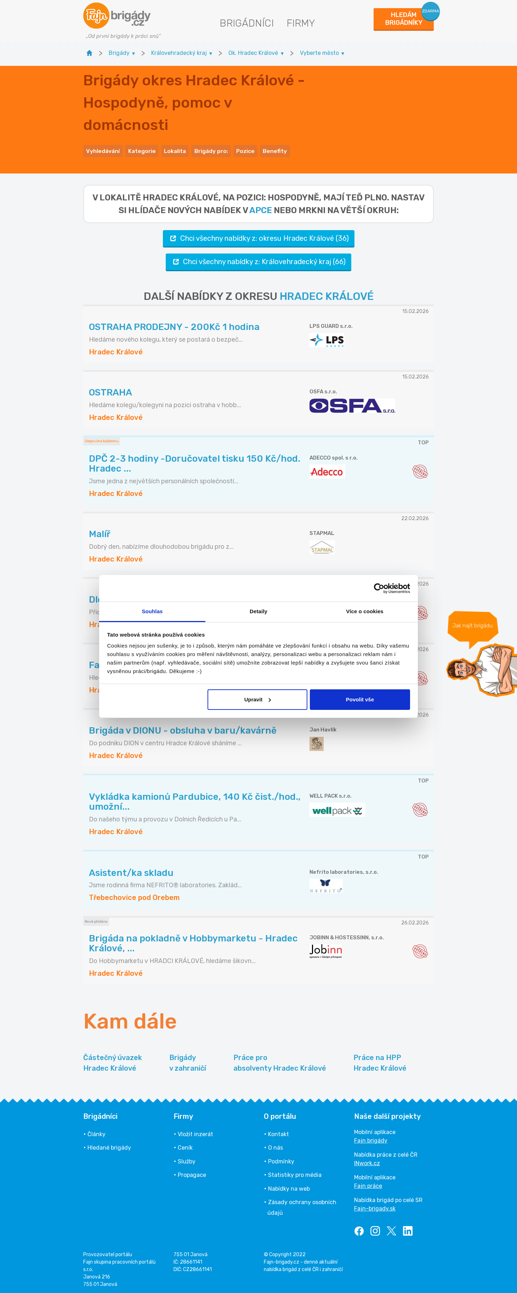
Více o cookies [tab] (365, 611)
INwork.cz (367, 1161)
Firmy (300, 23)
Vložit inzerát (195, 1132)
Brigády (187, 1061)
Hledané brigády (109, 1146)
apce (260, 208)
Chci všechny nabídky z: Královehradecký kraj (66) (258, 259)
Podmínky (281, 1159)
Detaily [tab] (258, 611)
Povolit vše (360, 699)
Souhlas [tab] (152, 611)
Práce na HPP (380, 1061)
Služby (186, 1159)
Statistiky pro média (295, 1173)
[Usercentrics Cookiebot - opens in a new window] (379, 588)
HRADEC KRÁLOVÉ (327, 294)
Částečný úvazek (112, 1061)
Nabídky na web (289, 1186)
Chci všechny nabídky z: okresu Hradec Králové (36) (259, 236)
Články (96, 1132)
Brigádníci (247, 23)
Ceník (185, 1146)
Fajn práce (368, 1183)
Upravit (257, 699)
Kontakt (278, 1132)
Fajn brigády (370, 1138)
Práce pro (279, 1061)
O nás (275, 1146)
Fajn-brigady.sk (375, 1206)
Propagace (192, 1173)
